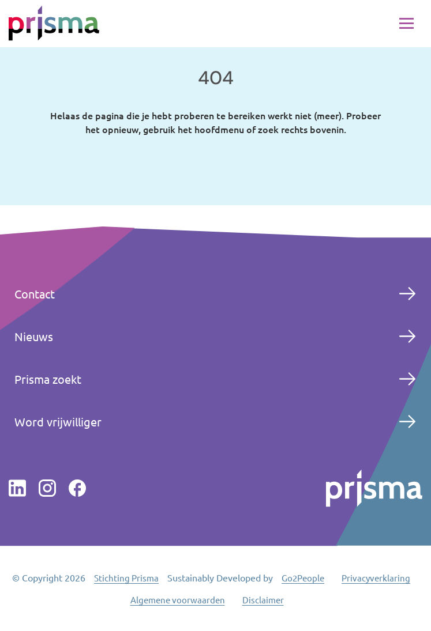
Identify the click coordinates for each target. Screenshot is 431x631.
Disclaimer (263, 599)
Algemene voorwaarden (177, 599)
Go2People (303, 577)
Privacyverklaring (376, 577)
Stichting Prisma (126, 577)
